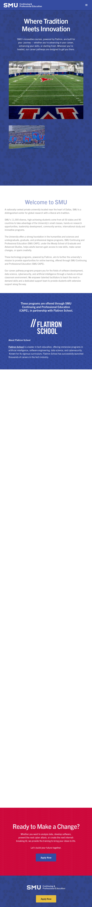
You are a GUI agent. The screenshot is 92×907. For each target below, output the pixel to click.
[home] (23, 5)
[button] (86, 5)
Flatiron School (16, 346)
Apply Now (46, 857)
